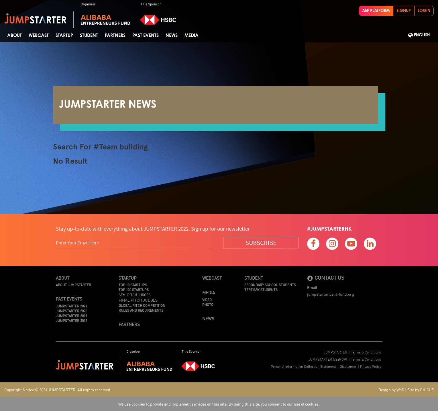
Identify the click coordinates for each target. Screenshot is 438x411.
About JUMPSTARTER (73, 284)
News (172, 35)
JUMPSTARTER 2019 (71, 315)
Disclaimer (348, 366)
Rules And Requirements (141, 310)
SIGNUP (403, 11)
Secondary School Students (270, 284)
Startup (64, 35)
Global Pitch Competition (142, 305)
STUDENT (89, 35)
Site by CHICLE (420, 389)
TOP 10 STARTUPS (133, 284)
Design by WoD (391, 389)
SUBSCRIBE (260, 242)
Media (191, 35)
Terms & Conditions (366, 351)
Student (253, 278)
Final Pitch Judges (138, 300)
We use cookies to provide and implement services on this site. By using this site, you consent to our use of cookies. (219, 404)
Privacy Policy (370, 366)
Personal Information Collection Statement (303, 366)
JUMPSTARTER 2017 (71, 320)
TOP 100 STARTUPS (134, 289)
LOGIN (424, 11)
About (14, 35)
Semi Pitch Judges (134, 294)
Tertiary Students (261, 289)
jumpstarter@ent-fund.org (330, 294)
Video (207, 299)
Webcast (39, 35)
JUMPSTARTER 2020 (71, 310)
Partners (115, 35)
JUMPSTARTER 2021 (71, 305)
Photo (207, 304)
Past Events (145, 35)
